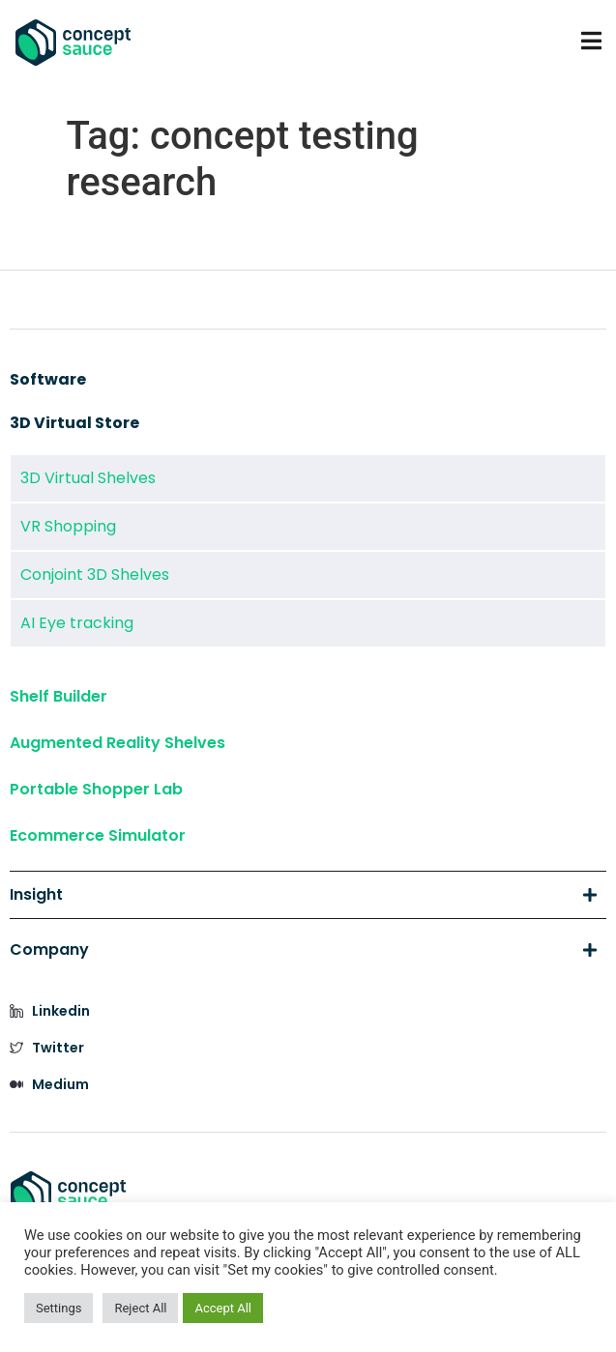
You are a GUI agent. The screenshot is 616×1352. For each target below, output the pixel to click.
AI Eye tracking (76, 623)
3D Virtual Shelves (88, 478)
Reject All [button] (140, 1308)
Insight (303, 894)
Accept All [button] (222, 1308)
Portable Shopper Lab (96, 789)
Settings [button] (58, 1308)
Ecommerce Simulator (98, 835)
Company (303, 950)
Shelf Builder (58, 696)
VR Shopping (68, 526)
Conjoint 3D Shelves (94, 574)
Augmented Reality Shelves (117, 743)
